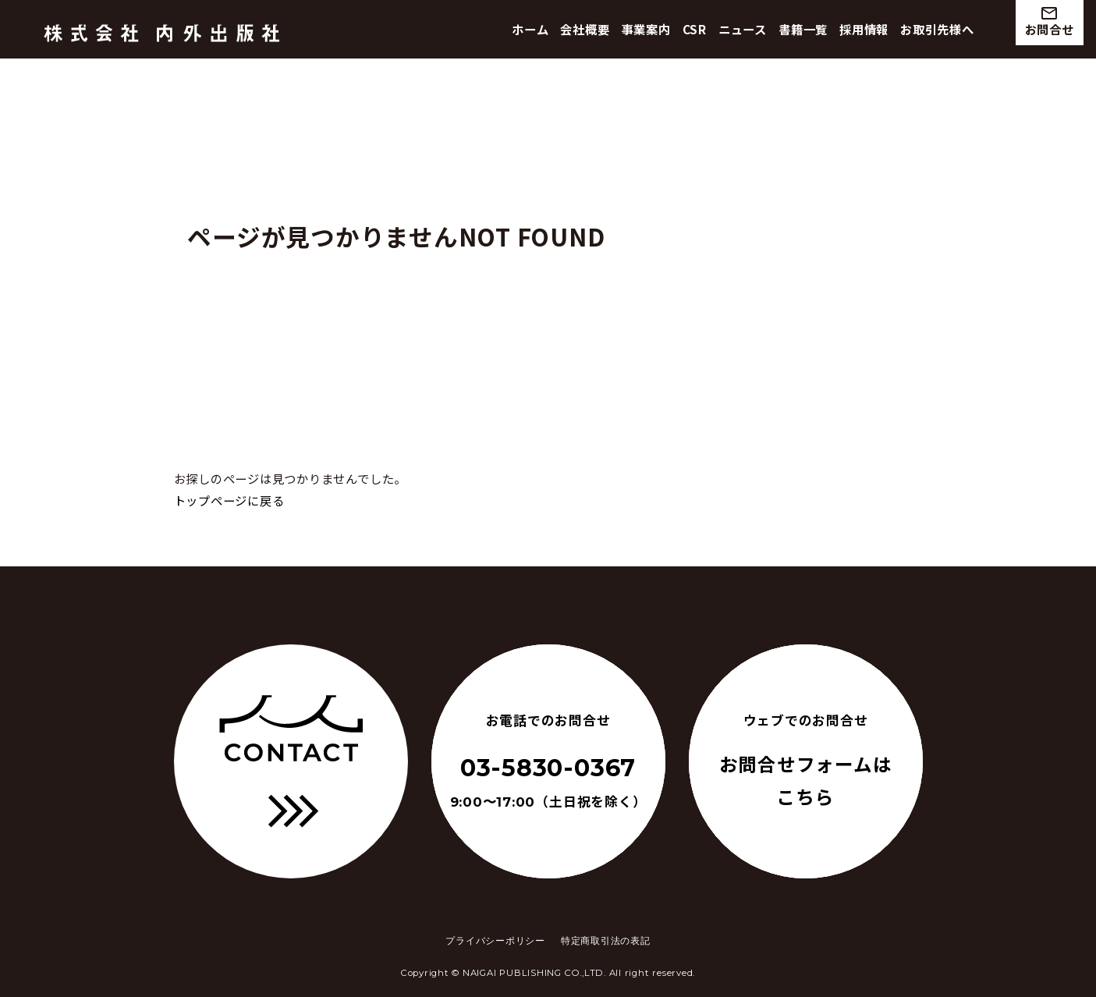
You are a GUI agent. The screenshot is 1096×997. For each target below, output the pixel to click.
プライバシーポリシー (495, 940)
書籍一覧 (803, 28)
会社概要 (584, 28)
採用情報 (864, 28)
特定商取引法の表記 (606, 940)
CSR (695, 28)
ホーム (530, 28)
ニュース (742, 28)
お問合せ (1049, 20)
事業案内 (646, 28)
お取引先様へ (937, 28)
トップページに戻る (229, 500)
